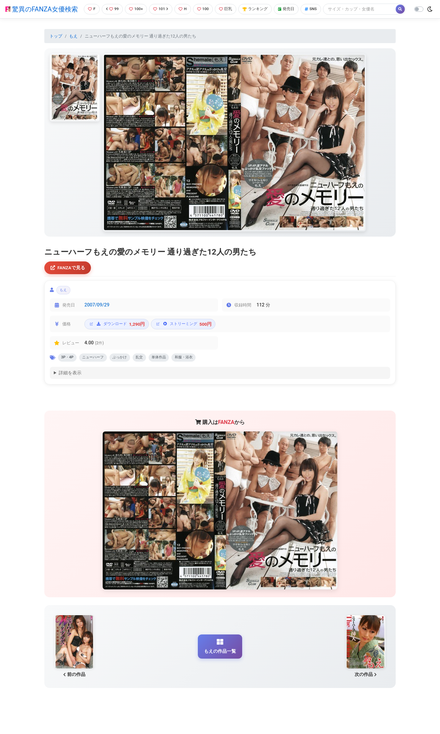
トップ (56, 46)
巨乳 (229, 8)
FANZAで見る (68, 279)
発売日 (292, 8)
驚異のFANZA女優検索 (41, 14)
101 (161, 8)
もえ (73, 46)
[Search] (118, 21)
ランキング (259, 8)
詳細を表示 (70, 387)
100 (205, 8)
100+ (135, 8)
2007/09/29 (97, 318)
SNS (318, 8)
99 (111, 8)
